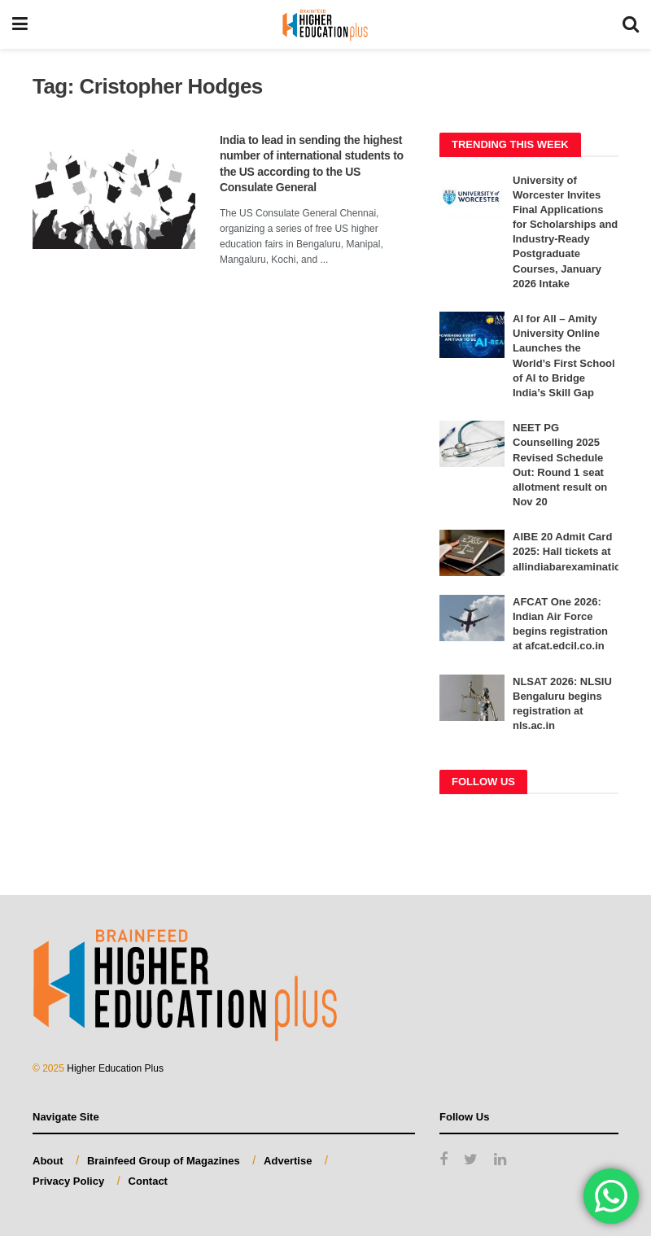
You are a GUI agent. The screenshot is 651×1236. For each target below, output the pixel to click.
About (48, 1161)
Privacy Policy (68, 1181)
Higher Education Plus (115, 1068)
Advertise (288, 1161)
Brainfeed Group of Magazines (163, 1161)
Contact (148, 1181)
